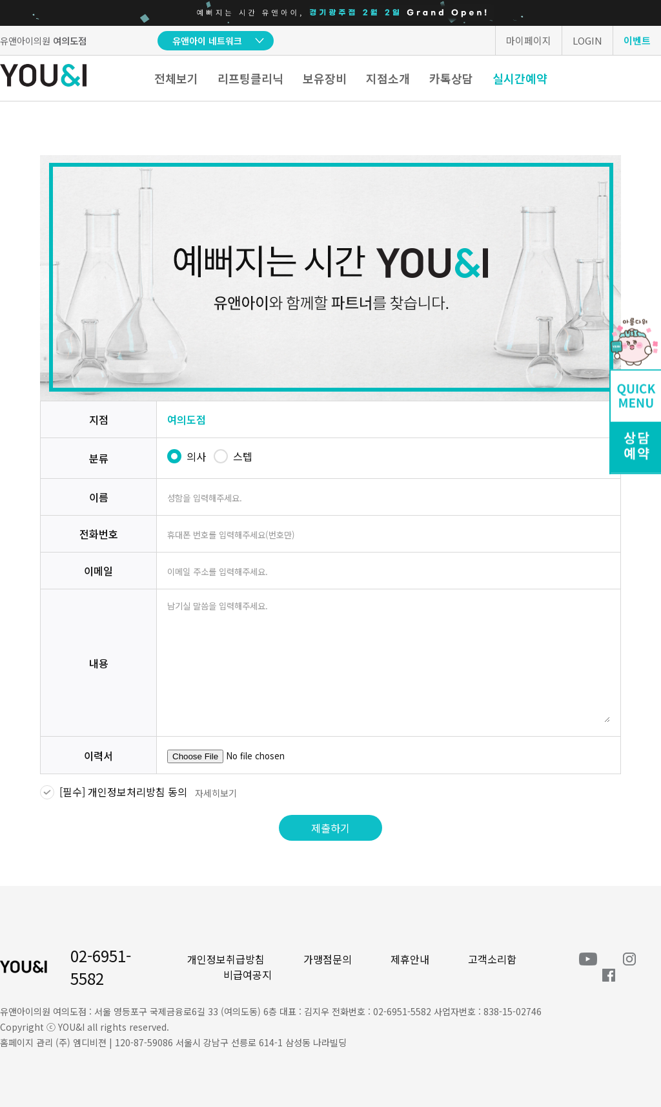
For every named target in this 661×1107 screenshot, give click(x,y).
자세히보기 (216, 792)
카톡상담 (451, 78)
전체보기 (176, 78)
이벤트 (637, 40)
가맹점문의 (327, 959)
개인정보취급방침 (226, 959)
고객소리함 (492, 959)
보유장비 (325, 78)
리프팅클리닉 (250, 78)
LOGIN (587, 40)
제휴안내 (410, 959)
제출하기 (330, 828)
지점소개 (388, 78)
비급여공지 (247, 974)
